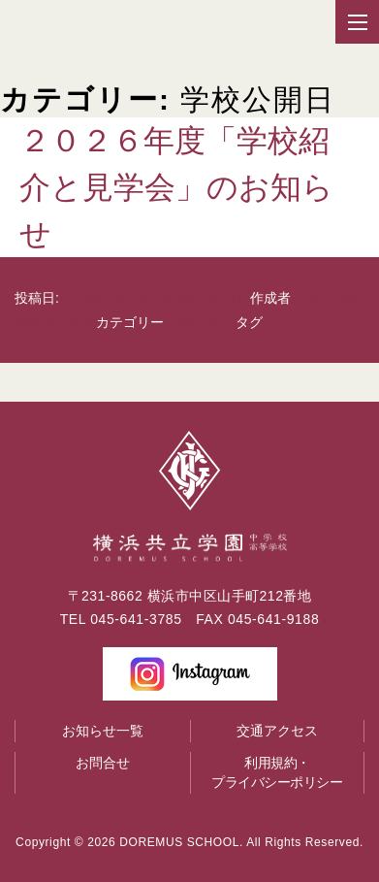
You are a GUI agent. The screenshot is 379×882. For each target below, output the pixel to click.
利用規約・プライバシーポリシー (276, 772)
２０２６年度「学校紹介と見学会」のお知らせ (176, 187)
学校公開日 (202, 322)
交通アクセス (277, 730)
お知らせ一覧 (102, 730)
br (272, 322)
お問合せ (103, 762)
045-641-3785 (135, 619)
